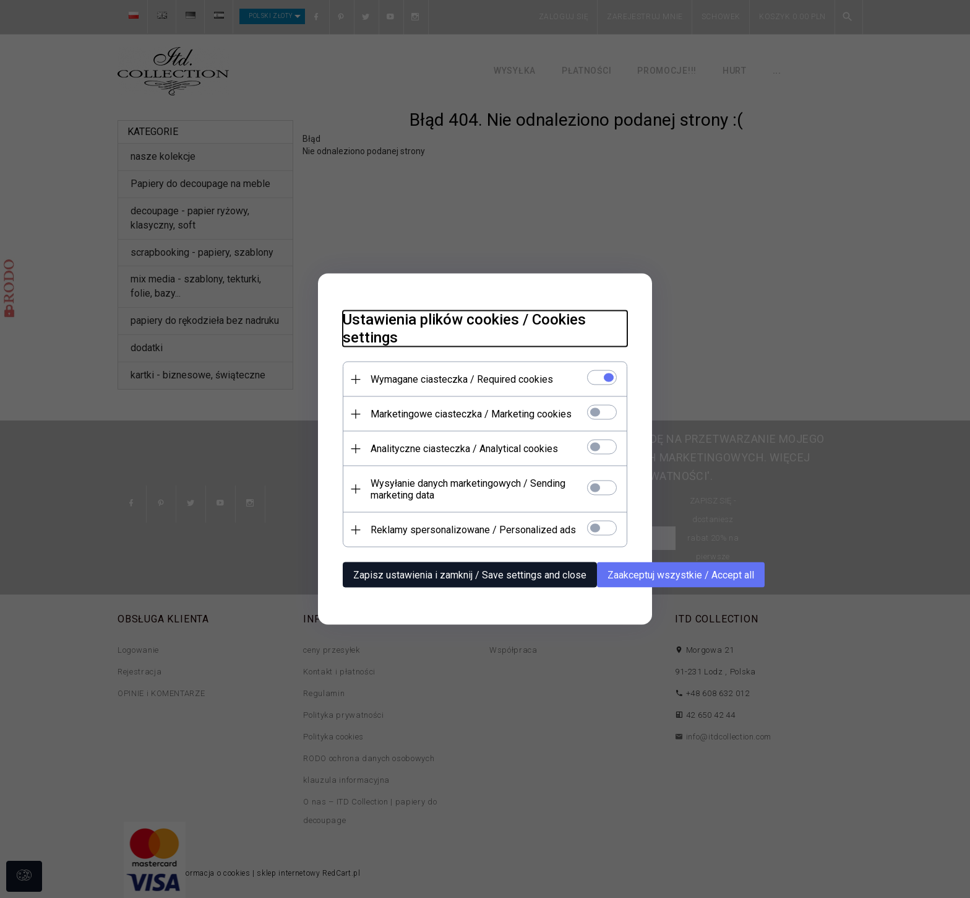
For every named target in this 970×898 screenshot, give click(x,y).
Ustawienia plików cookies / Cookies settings (464, 328)
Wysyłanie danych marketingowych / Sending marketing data (468, 489)
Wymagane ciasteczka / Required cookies (462, 379)
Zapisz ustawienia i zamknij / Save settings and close (469, 575)
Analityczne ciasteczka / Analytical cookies (464, 449)
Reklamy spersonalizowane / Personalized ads (473, 530)
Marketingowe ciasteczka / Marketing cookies (471, 414)
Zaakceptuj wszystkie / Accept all (680, 575)
